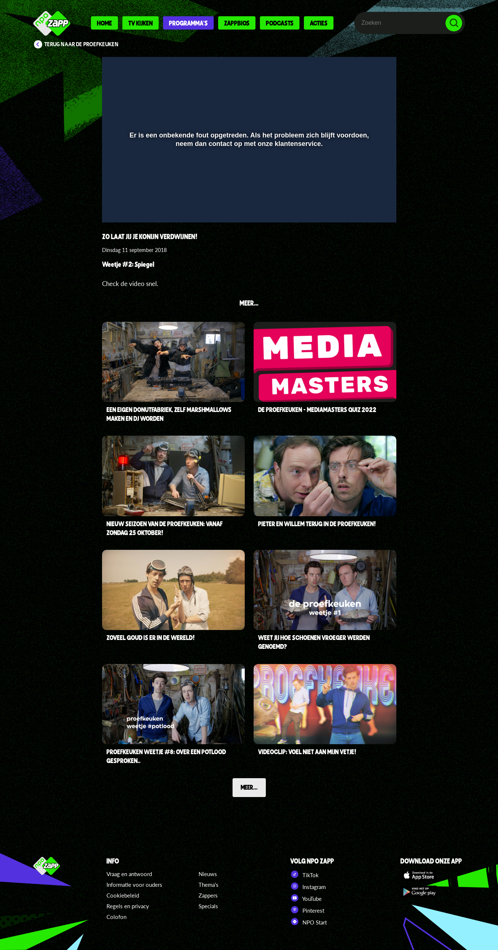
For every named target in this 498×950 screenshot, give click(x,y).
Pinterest (307, 909)
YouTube (306, 897)
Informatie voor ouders (134, 884)
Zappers (208, 895)
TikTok (304, 874)
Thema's (208, 884)
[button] (117, 206)
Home (104, 22)
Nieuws (208, 874)
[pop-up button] (366, 206)
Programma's (188, 22)
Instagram (308, 886)
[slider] (248, 191)
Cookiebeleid (122, 895)
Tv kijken (140, 22)
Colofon (116, 916)
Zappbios (237, 22)
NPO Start (308, 921)
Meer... (249, 787)
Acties (319, 22)
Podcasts (280, 22)
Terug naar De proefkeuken (81, 44)
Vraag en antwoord (129, 874)
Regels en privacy (127, 906)
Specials (208, 906)
